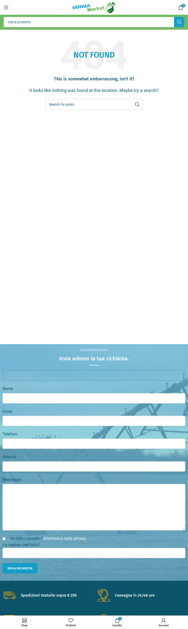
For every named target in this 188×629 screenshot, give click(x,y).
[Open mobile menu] (6, 7)
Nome (7, 388)
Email (7, 411)
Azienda (9, 456)
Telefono (10, 434)
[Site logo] (94, 7)
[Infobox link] (47, 595)
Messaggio (12, 479)
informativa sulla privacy (64, 538)
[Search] (94, 22)
